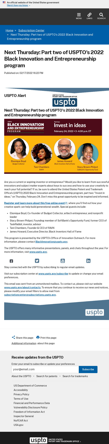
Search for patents (46, 376)
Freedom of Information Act (29, 411)
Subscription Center (31, 30)
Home (9, 30)
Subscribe (88, 369)
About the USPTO (21, 376)
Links (89, 16)
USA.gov (18, 425)
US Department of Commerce (30, 385)
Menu (79, 16)
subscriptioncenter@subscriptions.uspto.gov (30, 294)
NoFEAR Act (21, 420)
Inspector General (24, 416)
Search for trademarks (75, 376)
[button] (22, 338)
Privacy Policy (21, 394)
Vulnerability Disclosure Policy (30, 407)
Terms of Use (21, 398)
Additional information (24, 343)
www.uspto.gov (38, 251)
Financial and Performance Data (32, 403)
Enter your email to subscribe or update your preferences (43, 364)
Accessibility (21, 390)
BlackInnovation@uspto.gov (51, 241)
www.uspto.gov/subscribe (53, 273)
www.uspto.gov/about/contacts (22, 287)
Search (101, 16)
